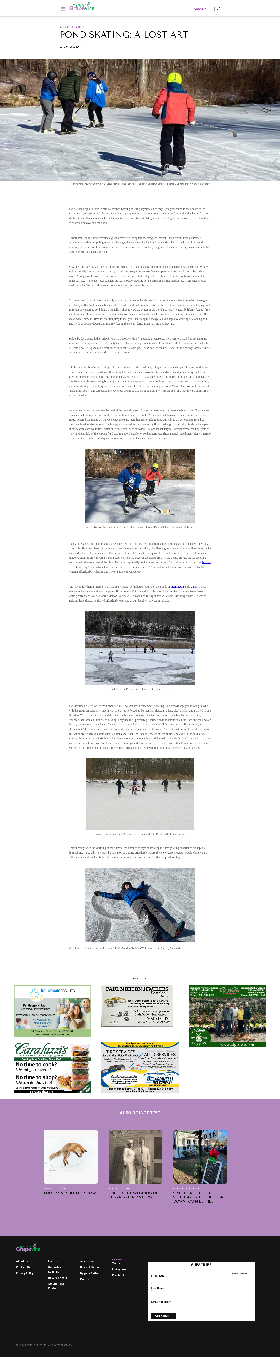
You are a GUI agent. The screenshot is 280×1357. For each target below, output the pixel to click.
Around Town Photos (56, 1285)
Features (54, 1261)
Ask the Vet (87, 1261)
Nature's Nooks (56, 1188)
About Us (22, 1261)
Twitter (117, 1263)
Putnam (193, 586)
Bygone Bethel (120, 1188)
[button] (62, 9)
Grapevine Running (54, 1269)
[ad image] (52, 1011)
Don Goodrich (72, 47)
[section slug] (72, 28)
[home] (83, 6)
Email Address (161, 1302)
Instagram (119, 1269)
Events (84, 1279)
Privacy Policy (25, 1273)
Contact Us (23, 1267)
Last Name (157, 1288)
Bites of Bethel (89, 1267)
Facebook (118, 1275)
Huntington (177, 586)
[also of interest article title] (70, 1194)
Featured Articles (188, 1188)
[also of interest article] (71, 1157)
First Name (157, 1275)
